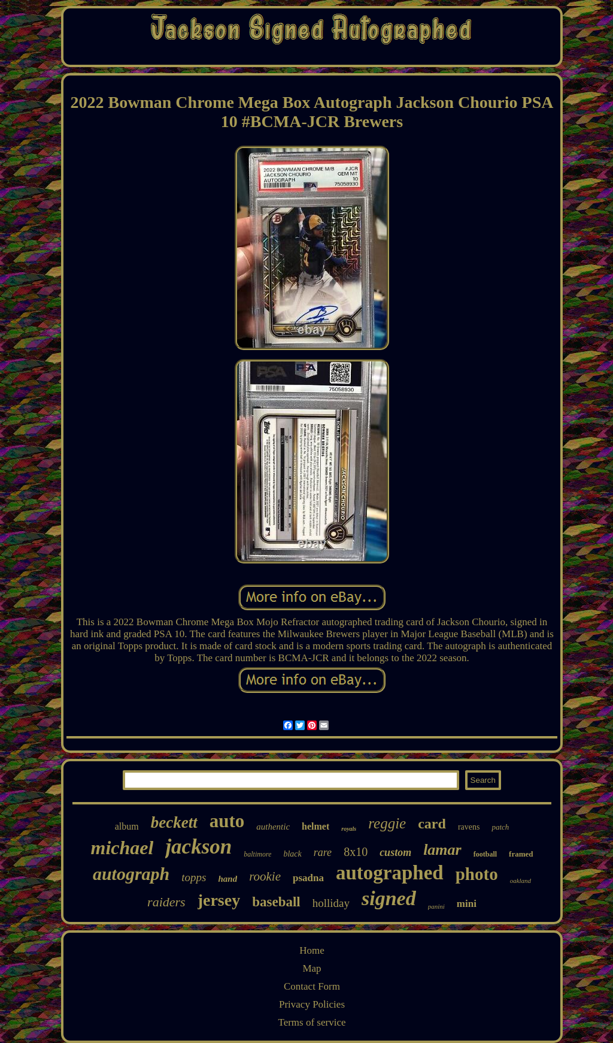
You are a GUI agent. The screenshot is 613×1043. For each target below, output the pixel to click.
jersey (219, 900)
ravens (469, 826)
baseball (276, 901)
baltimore (257, 854)
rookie (265, 876)
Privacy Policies (312, 1004)
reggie (387, 823)
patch (500, 826)
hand (227, 879)
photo (477, 874)
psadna (308, 878)
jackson (198, 846)
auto (227, 820)
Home (311, 950)
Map (311, 968)
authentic (273, 826)
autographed (390, 873)
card (432, 823)
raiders (166, 901)
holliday (331, 903)
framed (521, 853)
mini (467, 903)
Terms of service (311, 1022)
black (292, 853)
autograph (131, 874)
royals (348, 828)
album (127, 826)
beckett (174, 822)
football (485, 854)
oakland (520, 880)
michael (122, 847)
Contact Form (312, 986)
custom (395, 852)
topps (193, 877)
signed (389, 898)
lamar (442, 849)
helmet (315, 826)
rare (323, 852)
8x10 (356, 851)
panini (436, 906)
